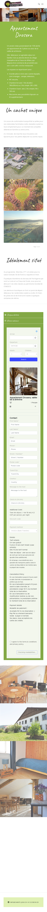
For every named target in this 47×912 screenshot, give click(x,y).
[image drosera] (23, 195)
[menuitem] (38, 4)
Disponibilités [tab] (12, 314)
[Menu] (42, 4)
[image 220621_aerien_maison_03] (23, 163)
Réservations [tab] (12, 320)
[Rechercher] (38, 4)
